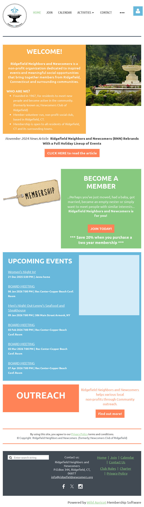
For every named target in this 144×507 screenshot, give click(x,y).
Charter (125, 468)
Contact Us (117, 462)
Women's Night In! (22, 272)
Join (113, 457)
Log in (138, 11)
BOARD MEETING (21, 286)
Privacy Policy (79, 434)
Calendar (127, 457)
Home (101, 457)
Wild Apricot (96, 502)
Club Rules (108, 468)
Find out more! (110, 413)
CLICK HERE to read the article (72, 153)
